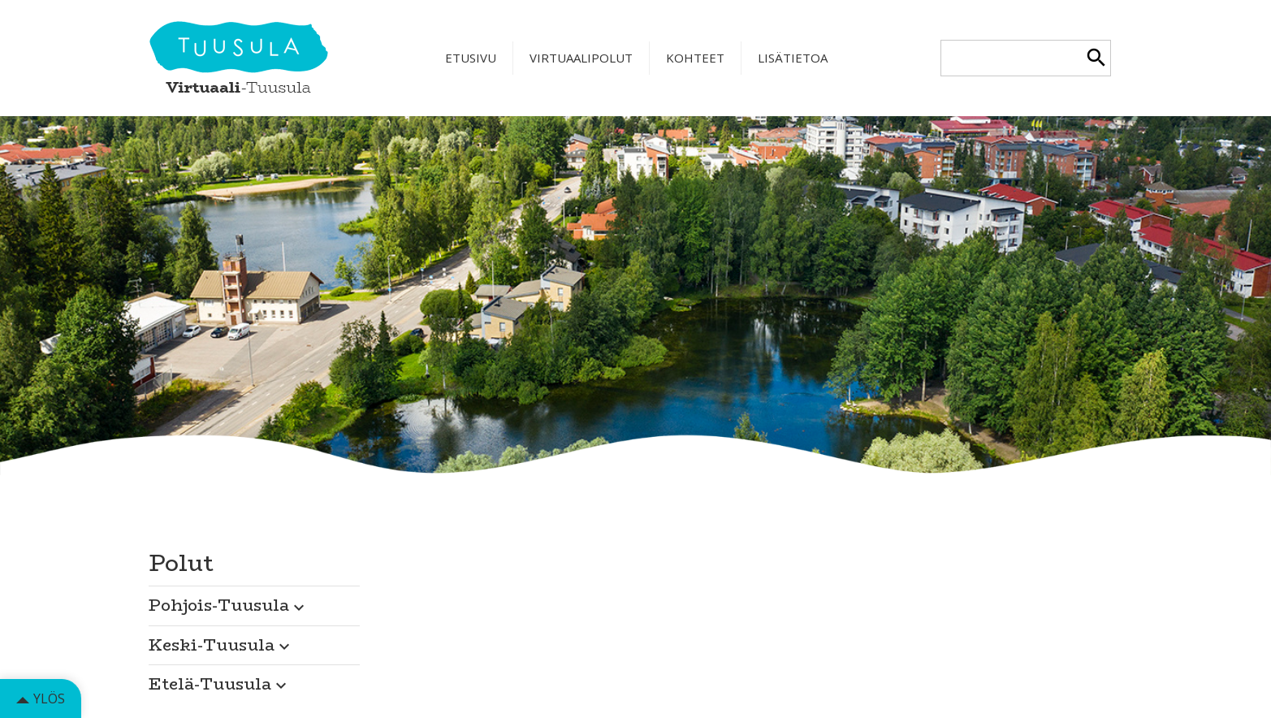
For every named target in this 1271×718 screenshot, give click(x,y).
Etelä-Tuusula (220, 683)
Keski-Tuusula (221, 644)
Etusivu (470, 58)
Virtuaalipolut (581, 58)
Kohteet (695, 58)
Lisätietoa (793, 58)
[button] (254, 601)
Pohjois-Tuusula (229, 604)
